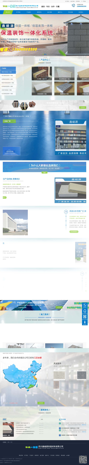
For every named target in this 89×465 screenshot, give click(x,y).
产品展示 (29, 12)
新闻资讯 (39, 12)
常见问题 (70, 12)
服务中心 (60, 12)
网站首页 (8, 12)
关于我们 (67, 1)
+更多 (8, 419)
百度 (11, 440)
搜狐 (8, 440)
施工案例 (73, 1)
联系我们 (78, 1)
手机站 (84, 1)
